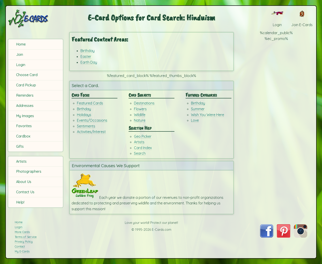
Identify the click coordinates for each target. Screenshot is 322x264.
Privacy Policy (24, 241)
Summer (198, 109)
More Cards (22, 232)
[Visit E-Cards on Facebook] (266, 236)
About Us (23, 181)
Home (21, 44)
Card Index (143, 148)
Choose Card (27, 75)
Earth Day (88, 62)
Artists (21, 161)
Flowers (140, 109)
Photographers (28, 171)
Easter (85, 56)
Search (140, 153)
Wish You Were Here (207, 114)
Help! (20, 202)
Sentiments (86, 126)
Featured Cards (90, 103)
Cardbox (23, 136)
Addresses (25, 105)
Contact (20, 246)
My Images (25, 116)
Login (20, 64)
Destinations (144, 103)
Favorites (24, 126)
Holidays (84, 114)
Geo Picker (142, 136)
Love (195, 120)
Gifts (20, 146)
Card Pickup (26, 85)
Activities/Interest (91, 131)
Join (19, 54)
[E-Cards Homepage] (36, 18)
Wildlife (139, 114)
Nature (139, 120)
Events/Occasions (92, 120)
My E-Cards (22, 251)
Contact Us (25, 192)
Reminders (25, 95)
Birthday (87, 50)
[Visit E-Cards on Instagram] (300, 236)
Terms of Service (26, 237)
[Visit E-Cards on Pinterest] (283, 236)
